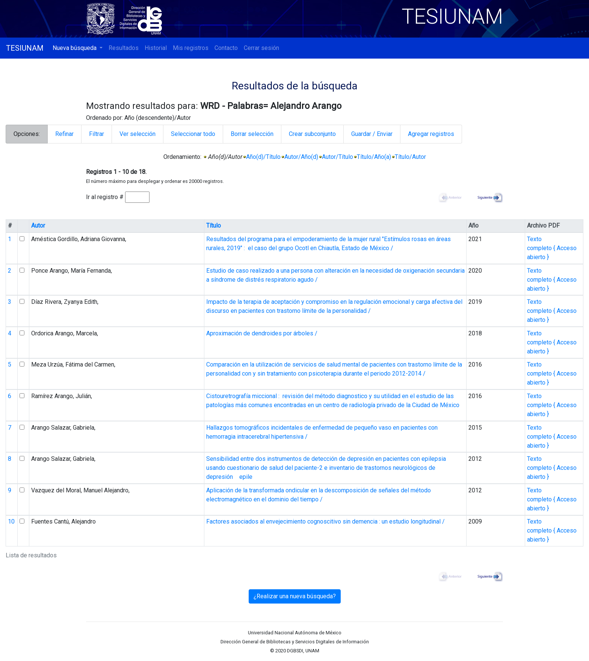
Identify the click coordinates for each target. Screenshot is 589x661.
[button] (78, 48)
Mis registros (190, 47)
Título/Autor (410, 156)
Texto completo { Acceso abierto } (552, 248)
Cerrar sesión (261, 47)
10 (11, 521)
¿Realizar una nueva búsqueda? (295, 596)
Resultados (124, 47)
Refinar (64, 133)
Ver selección (137, 133)
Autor (38, 225)
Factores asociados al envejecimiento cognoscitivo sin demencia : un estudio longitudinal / (325, 521)
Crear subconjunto (312, 133)
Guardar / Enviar (372, 133)
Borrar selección (252, 133)
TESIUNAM (25, 48)
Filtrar (96, 133)
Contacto (226, 47)
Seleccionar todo (193, 133)
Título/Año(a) (374, 156)
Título (213, 225)
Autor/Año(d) (301, 156)
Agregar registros (431, 133)
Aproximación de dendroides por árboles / (261, 333)
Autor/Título (337, 156)
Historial (156, 47)
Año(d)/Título (263, 156)
